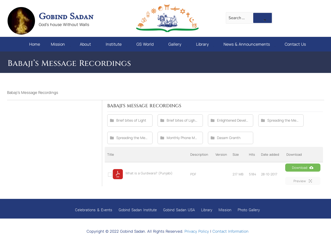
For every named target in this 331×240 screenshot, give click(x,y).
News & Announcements (249, 44)
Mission (60, 44)
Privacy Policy (197, 231)
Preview (302, 181)
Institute (116, 44)
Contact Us (295, 44)
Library (205, 44)
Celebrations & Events (93, 209)
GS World (147, 44)
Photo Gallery (249, 209)
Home (34, 44)
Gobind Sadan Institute (138, 209)
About (88, 44)
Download (302, 167)
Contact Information (230, 231)
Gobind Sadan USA (179, 209)
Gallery (177, 44)
